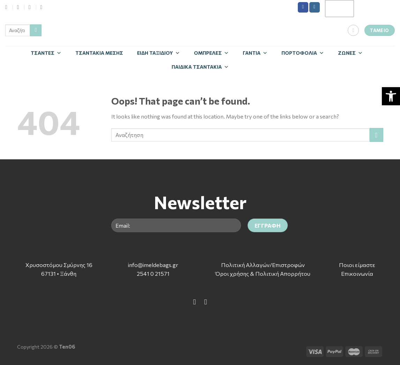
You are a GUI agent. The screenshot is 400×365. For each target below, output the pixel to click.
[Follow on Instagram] (314, 7)
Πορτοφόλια (302, 53)
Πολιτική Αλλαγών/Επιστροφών (263, 264)
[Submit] (35, 30)
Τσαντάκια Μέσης (99, 53)
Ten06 (67, 346)
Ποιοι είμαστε (357, 264)
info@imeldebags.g (152, 264)
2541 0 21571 (153, 273)
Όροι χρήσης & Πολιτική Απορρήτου (262, 273)
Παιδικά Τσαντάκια (200, 67)
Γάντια (255, 53)
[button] (391, 96)
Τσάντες (46, 53)
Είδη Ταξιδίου (158, 53)
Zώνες (350, 53)
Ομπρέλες (211, 53)
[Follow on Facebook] (303, 7)
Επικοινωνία (357, 273)
